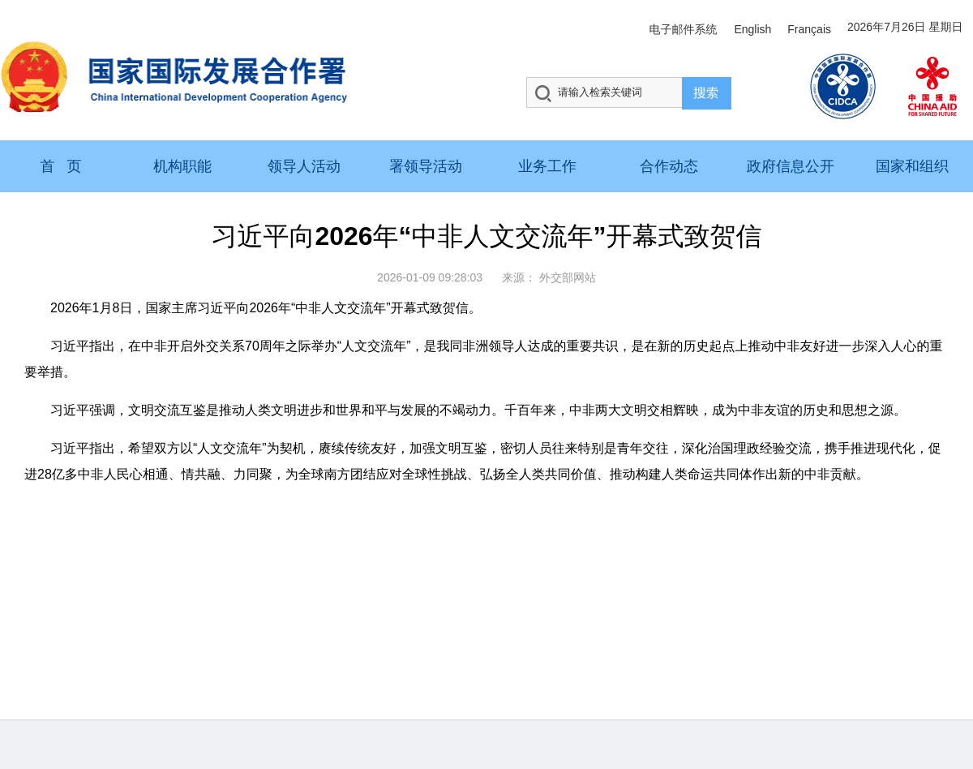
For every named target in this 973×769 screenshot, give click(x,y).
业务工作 (547, 166)
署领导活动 (425, 166)
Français (809, 29)
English (752, 29)
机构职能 (182, 166)
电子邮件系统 (683, 29)
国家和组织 (912, 166)
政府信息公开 (790, 166)
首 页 (60, 166)
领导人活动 (304, 166)
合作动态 (669, 166)
